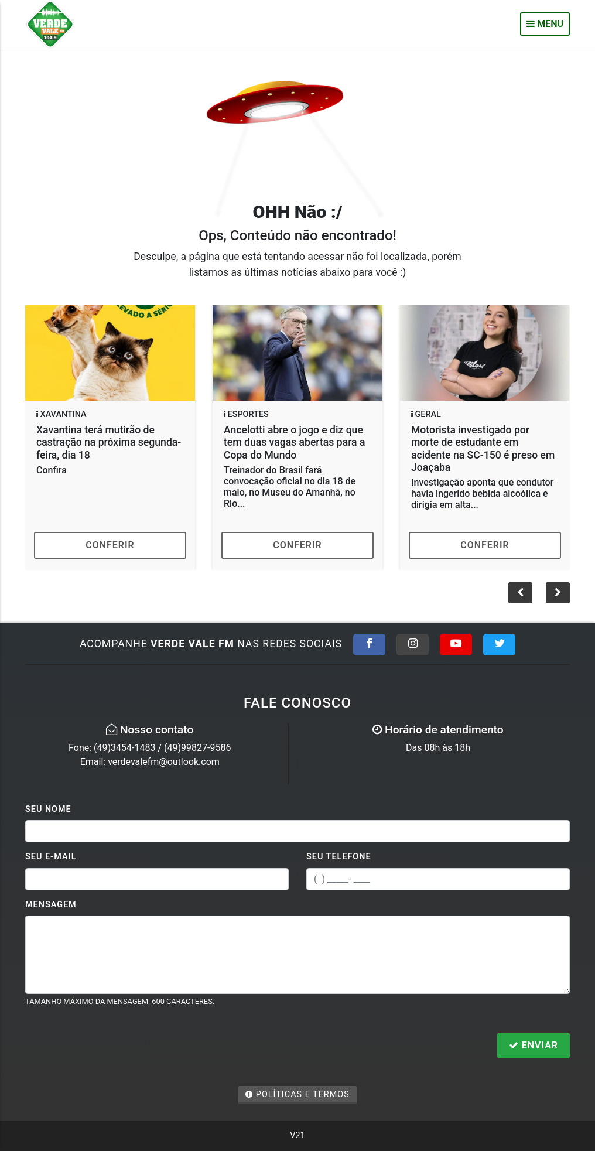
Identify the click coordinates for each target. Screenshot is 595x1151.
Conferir (110, 545)
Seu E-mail (51, 857)
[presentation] (114, 1047)
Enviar (533, 1045)
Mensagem (51, 905)
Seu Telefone (338, 857)
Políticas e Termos (297, 1094)
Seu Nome (48, 809)
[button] (558, 592)
